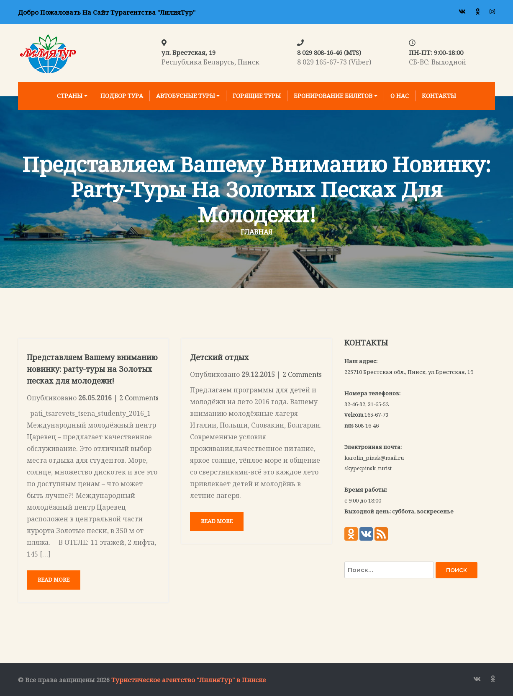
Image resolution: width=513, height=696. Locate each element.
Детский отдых (219, 357)
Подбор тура (121, 96)
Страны (69, 96)
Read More (53, 579)
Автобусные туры (185, 96)
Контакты (439, 96)
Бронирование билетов (333, 96)
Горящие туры (257, 96)
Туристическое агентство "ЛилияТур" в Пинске (188, 679)
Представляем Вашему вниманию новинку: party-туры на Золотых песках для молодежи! (92, 369)
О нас (399, 96)
